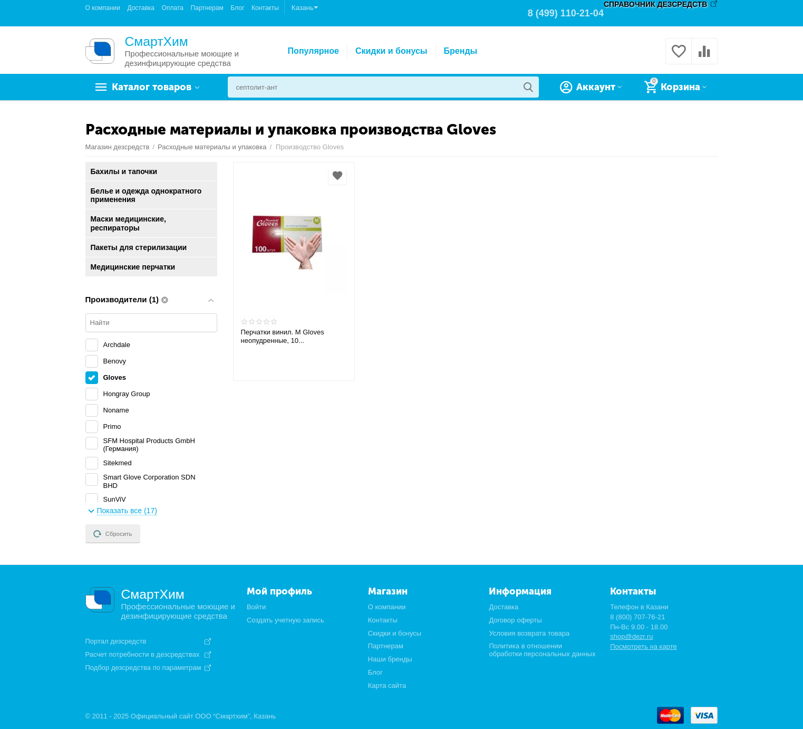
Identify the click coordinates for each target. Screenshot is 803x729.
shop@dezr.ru (631, 636)
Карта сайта (387, 685)
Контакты (265, 8)
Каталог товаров (151, 87)
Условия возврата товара (529, 633)
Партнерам (207, 8)
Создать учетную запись (285, 620)
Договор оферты (515, 620)
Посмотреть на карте (643, 646)
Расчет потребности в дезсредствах (142, 654)
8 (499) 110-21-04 (566, 13)
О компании (102, 8)
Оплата (172, 8)
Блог (237, 8)
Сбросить (112, 533)
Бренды (461, 50)
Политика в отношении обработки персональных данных (542, 650)
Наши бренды (390, 659)
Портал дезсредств (116, 641)
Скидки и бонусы (391, 50)
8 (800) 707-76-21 (637, 617)
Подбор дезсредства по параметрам (143, 668)
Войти (256, 607)
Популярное (313, 50)
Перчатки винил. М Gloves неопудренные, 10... (282, 336)
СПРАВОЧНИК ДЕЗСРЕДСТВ (656, 4)
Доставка (140, 8)
